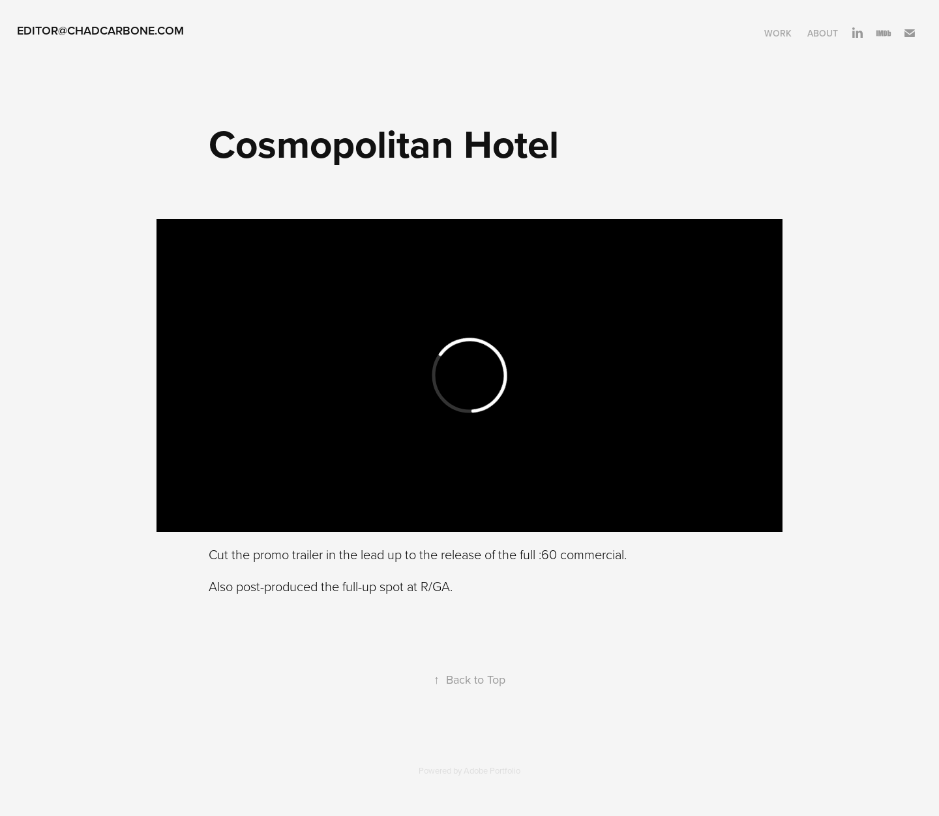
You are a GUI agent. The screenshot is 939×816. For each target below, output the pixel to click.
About (822, 33)
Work (778, 33)
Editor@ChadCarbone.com (100, 30)
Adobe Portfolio (492, 770)
